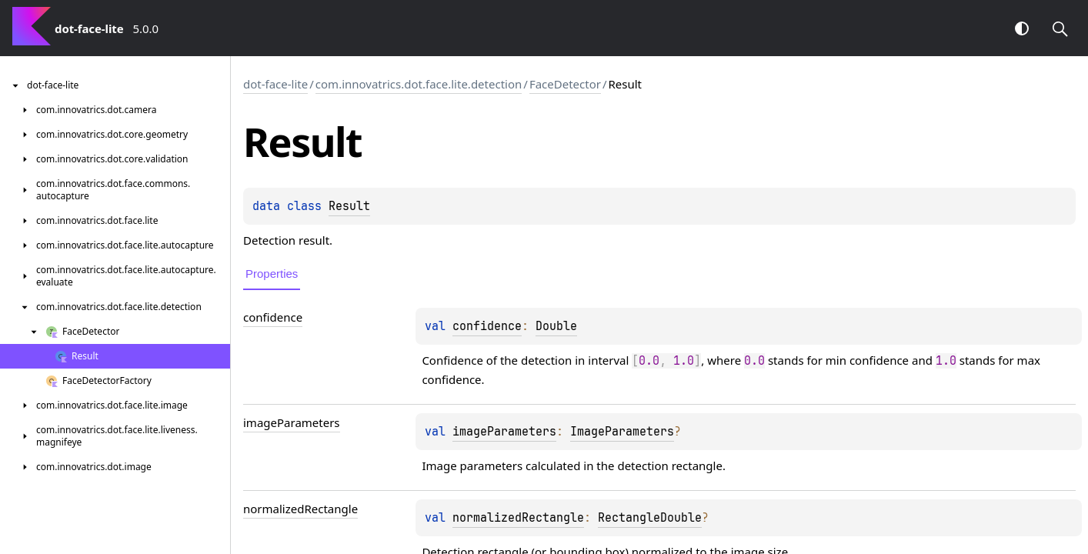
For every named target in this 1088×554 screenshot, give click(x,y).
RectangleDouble (650, 518)
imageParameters (504, 431)
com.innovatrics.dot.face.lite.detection (418, 84)
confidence (487, 326)
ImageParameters (622, 431)
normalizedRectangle (518, 518)
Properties (271, 273)
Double (556, 326)
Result (349, 206)
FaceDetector (565, 84)
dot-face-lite (275, 84)
